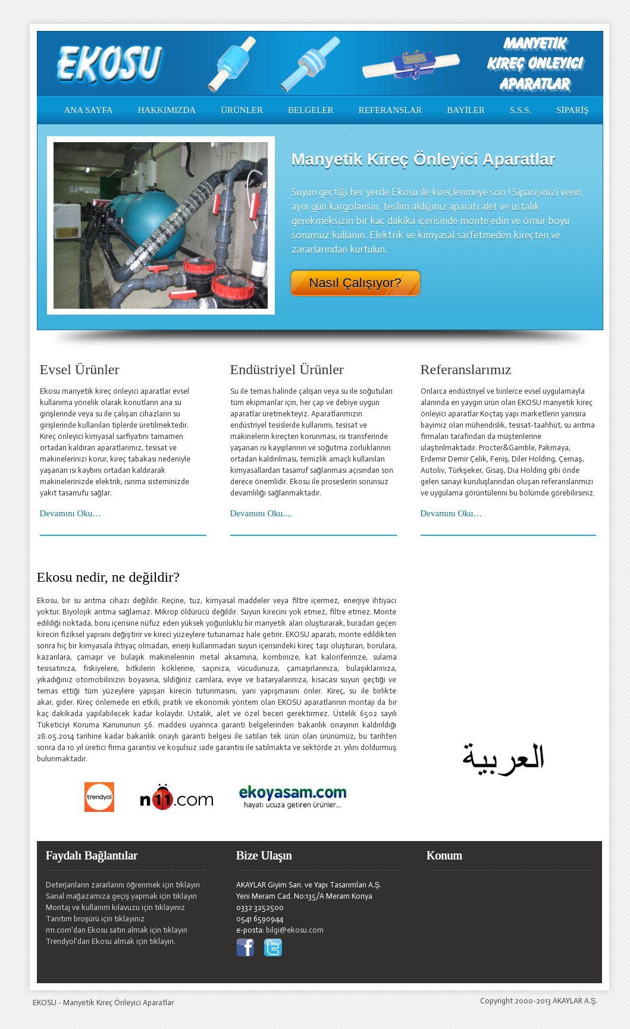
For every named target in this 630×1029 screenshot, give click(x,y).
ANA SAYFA (88, 110)
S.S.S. (520, 110)
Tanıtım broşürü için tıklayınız (95, 918)
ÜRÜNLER (242, 110)
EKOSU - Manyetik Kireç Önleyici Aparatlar (103, 1002)
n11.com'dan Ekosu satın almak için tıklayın (116, 930)
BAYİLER (466, 110)
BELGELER (311, 110)
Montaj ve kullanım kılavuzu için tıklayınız (115, 907)
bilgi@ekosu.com (295, 930)
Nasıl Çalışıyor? (355, 283)
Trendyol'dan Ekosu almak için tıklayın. (110, 941)
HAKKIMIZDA (167, 110)
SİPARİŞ (572, 110)
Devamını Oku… (71, 513)
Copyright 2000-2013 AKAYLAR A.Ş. (539, 1000)
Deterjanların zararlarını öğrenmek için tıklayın (123, 884)
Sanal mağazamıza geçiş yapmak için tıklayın (122, 896)
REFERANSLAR (390, 110)
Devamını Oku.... (261, 513)
